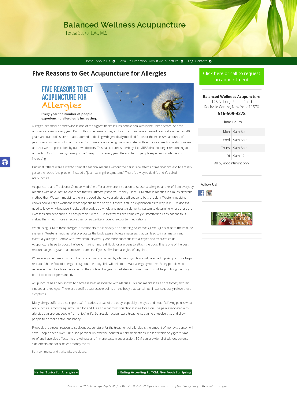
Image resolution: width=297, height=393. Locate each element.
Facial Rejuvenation (133, 61)
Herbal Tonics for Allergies (56, 372)
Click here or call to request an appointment (231, 76)
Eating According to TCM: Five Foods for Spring (154, 372)
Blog (190, 61)
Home (89, 61)
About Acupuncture (163, 61)
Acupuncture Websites (81, 386)
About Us (103, 61)
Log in (223, 386)
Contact (201, 61)
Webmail (207, 386)
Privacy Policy (190, 386)
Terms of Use (173, 386)
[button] (5, 162)
